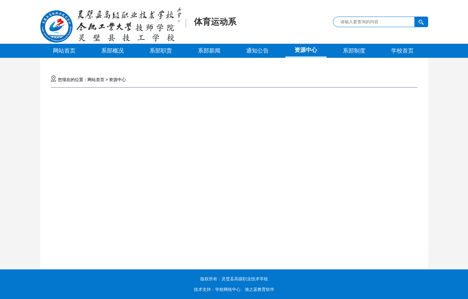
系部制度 (354, 51)
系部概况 (112, 51)
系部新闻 (209, 51)
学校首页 (402, 51)
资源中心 (305, 50)
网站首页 (64, 51)
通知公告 (257, 51)
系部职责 (161, 51)
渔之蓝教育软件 (259, 289)
